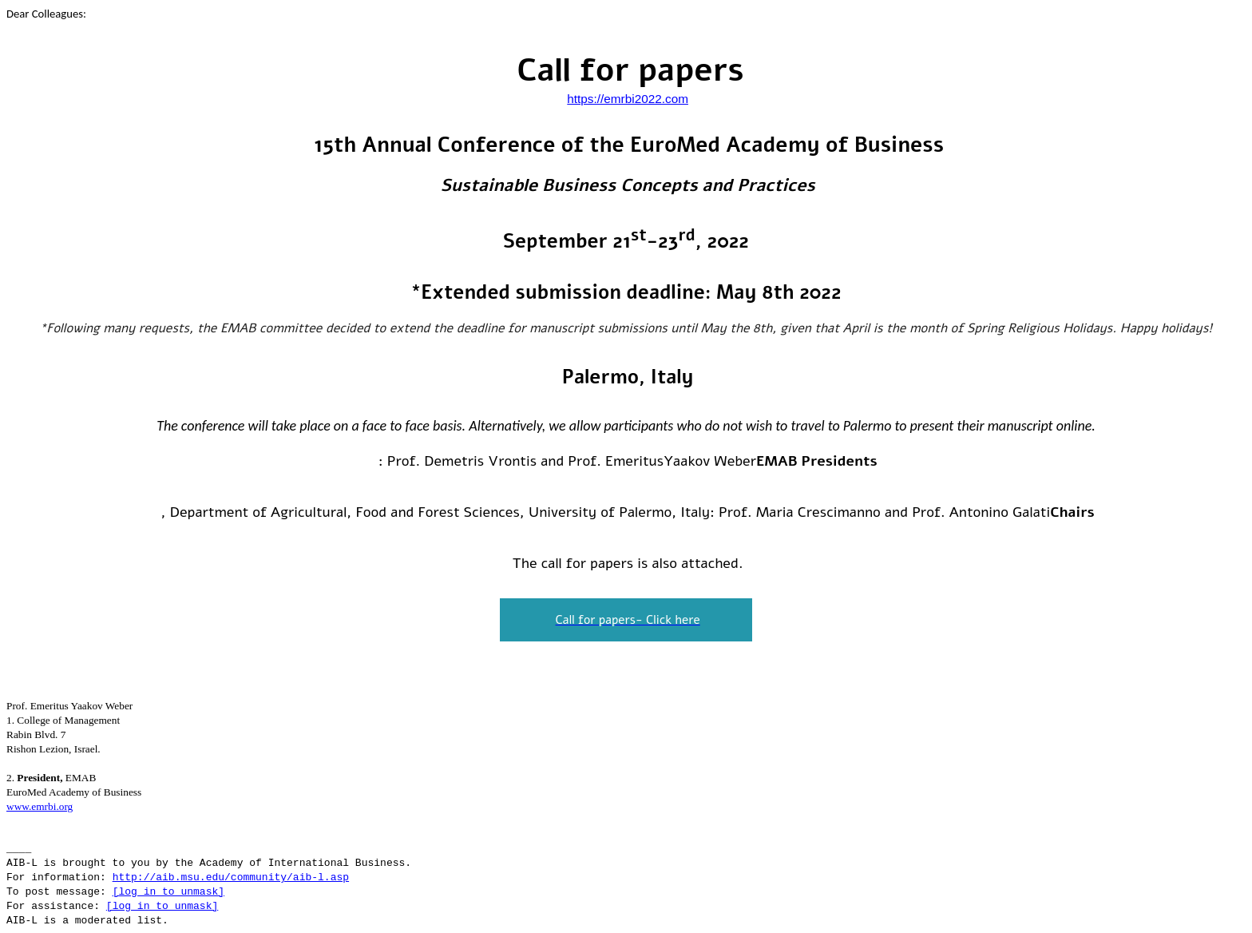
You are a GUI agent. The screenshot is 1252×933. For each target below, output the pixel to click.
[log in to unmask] (168, 892)
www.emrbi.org (39, 806)
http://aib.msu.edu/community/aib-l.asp (231, 877)
